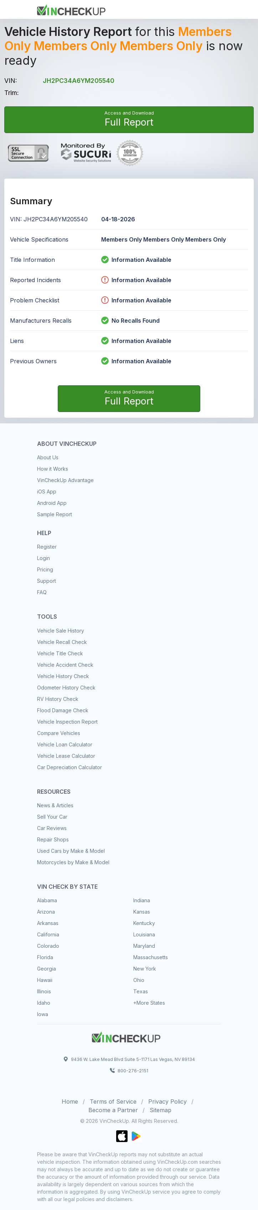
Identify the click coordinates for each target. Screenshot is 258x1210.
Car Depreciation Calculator (69, 767)
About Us (47, 457)
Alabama (47, 900)
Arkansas (47, 923)
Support (46, 581)
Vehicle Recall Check (62, 642)
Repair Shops (53, 839)
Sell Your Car (52, 817)
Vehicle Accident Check (65, 665)
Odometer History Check (66, 688)
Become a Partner (113, 1110)
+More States (149, 1003)
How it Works (52, 469)
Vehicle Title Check (60, 653)
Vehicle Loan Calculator (64, 744)
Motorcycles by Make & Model (73, 862)
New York (144, 969)
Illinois (44, 991)
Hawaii (44, 980)
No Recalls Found (130, 320)
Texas (140, 991)
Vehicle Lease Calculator (66, 756)
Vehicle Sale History (60, 631)
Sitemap (160, 1110)
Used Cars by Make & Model (71, 851)
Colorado (48, 946)
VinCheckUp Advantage (65, 480)
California (48, 934)
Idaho (43, 1003)
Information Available (141, 259)
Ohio (138, 980)
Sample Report (54, 514)
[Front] (71, 9)
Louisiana (144, 934)
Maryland (144, 946)
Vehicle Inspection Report (67, 722)
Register (47, 547)
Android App (52, 503)
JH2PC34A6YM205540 (78, 80)
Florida (45, 957)
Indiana (141, 900)
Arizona (46, 912)
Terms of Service (113, 1101)
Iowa (42, 1014)
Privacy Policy (167, 1101)
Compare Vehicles (58, 733)
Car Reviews (52, 828)
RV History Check (57, 699)
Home (70, 1101)
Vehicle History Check (63, 676)
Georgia (46, 969)
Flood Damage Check (62, 710)
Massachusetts (150, 957)
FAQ (42, 592)
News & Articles (55, 805)
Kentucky (144, 923)
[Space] (126, 1036)
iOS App (46, 491)
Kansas (141, 912)
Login (43, 558)
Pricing (45, 569)
